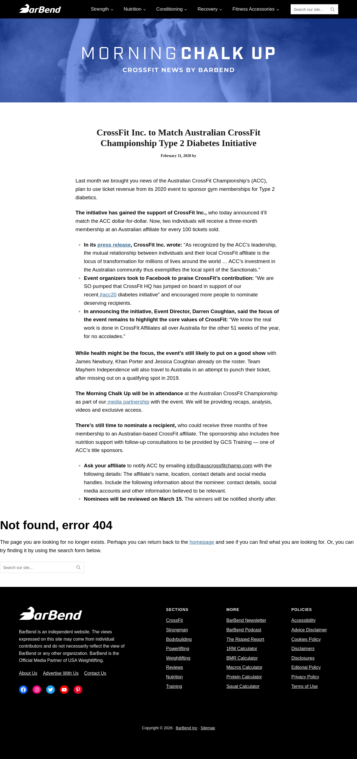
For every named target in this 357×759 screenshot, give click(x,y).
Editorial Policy (306, 667)
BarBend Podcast (243, 629)
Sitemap (208, 728)
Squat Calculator (242, 686)
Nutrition (174, 676)
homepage (202, 542)
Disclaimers (302, 648)
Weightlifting (178, 658)
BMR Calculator (242, 658)
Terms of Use (304, 686)
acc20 (110, 294)
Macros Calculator (244, 667)
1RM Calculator (241, 648)
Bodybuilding (179, 639)
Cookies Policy (306, 639)
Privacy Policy (305, 676)
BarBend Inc (186, 728)
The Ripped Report (245, 639)
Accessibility (303, 620)
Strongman (177, 629)
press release (114, 245)
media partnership (128, 402)
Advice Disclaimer (309, 629)
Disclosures (302, 658)
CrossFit (174, 620)
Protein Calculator (244, 676)
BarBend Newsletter (246, 620)
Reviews (174, 667)
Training (174, 686)
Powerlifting (177, 648)
